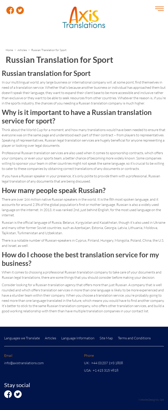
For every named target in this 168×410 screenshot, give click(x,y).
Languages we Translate (22, 338)
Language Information (77, 338)
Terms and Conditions (134, 338)
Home (9, 50)
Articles (22, 50)
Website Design (147, 399)
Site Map (106, 338)
